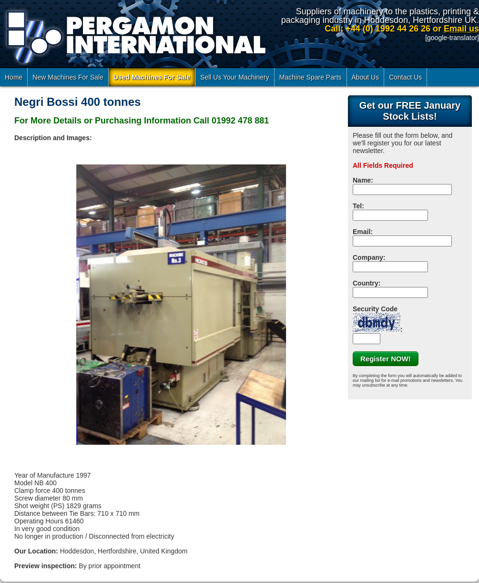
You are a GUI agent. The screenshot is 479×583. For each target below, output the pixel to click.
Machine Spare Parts (310, 77)
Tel (357, 206)
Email (361, 231)
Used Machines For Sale (151, 77)
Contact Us (405, 77)
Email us (461, 28)
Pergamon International (134, 35)
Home (13, 77)
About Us (365, 77)
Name (362, 180)
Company (368, 257)
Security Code (376, 318)
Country (365, 283)
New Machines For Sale (67, 77)
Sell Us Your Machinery (234, 77)
